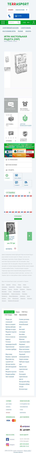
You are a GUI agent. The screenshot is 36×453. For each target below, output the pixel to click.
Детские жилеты (10, 364)
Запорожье (4, 287)
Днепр (19, 284)
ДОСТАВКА (9, 403)
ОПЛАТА (8, 406)
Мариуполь (26, 287)
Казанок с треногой (11, 356)
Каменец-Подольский (13, 300)
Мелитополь (15, 298)
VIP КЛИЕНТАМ (24, 406)
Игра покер (9, 354)
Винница (4, 289)
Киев (3, 284)
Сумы (9, 291)
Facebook (10, 439)
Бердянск (29, 298)
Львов (24, 284)
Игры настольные (24, 349)
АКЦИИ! (10, 10)
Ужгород (4, 300)
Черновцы (24, 294)
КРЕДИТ (8, 412)
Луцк (9, 298)
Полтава (16, 289)
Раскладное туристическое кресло (23, 376)
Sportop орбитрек (11, 327)
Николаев (19, 287)
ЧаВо (15, 314)
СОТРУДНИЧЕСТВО (25, 403)
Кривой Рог (11, 287)
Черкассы (28, 289)
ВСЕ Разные (18, 218)
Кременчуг (4, 296)
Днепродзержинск (15, 294)
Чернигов (22, 289)
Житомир (4, 291)
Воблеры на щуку (11, 329)
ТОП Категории (9, 312)
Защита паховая (23, 359)
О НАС (21, 409)
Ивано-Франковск (13, 296)
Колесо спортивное (24, 352)
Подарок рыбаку (10, 374)
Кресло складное (10, 324)
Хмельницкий (16, 291)
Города (18, 312)
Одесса (14, 284)
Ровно (23, 291)
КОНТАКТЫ (23, 412)
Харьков (8, 284)
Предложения (23, 314)
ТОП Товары (8, 314)
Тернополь (22, 296)
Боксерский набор (24, 381)
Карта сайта (27, 450)
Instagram (10, 444)
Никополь (22, 298)
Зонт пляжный (10, 376)
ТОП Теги (24, 312)
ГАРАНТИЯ (8, 409)
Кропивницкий (5, 294)
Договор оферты (18, 452)
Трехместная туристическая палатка (23, 369)
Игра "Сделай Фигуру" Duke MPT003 (10, 238)
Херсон (10, 289)
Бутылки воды (23, 389)
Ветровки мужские (11, 371)
